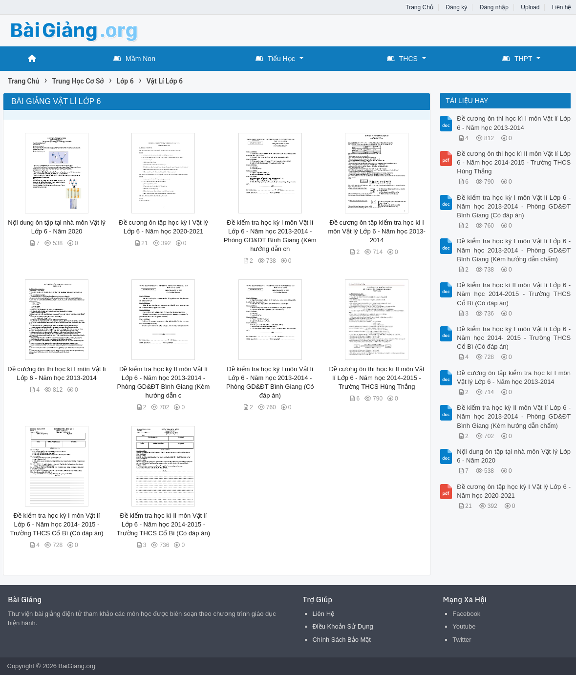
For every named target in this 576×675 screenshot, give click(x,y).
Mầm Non (134, 58)
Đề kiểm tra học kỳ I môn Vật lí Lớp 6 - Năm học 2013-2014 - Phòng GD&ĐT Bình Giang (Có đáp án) (514, 206)
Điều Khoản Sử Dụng (342, 626)
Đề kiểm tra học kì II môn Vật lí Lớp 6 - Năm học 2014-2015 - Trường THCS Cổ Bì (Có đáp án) (163, 524)
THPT (517, 58)
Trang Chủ (419, 7)
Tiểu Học (275, 58)
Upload (530, 7)
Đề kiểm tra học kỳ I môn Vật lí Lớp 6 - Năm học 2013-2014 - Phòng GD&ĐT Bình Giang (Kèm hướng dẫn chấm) (514, 249)
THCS (402, 58)
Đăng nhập (494, 7)
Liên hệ (562, 7)
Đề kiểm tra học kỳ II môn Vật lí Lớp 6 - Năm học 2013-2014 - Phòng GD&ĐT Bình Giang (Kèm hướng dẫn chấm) (514, 416)
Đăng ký (456, 7)
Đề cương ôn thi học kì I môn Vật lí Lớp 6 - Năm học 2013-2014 (514, 123)
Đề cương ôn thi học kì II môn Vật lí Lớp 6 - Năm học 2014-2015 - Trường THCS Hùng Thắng (377, 377)
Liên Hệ (323, 613)
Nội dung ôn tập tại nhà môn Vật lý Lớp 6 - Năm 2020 (514, 456)
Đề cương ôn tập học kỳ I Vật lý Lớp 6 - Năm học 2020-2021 (514, 491)
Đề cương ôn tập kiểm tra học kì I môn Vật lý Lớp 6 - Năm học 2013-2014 (376, 231)
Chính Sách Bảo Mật (341, 639)
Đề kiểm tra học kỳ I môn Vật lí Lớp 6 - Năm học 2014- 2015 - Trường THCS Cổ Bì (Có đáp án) (56, 524)
